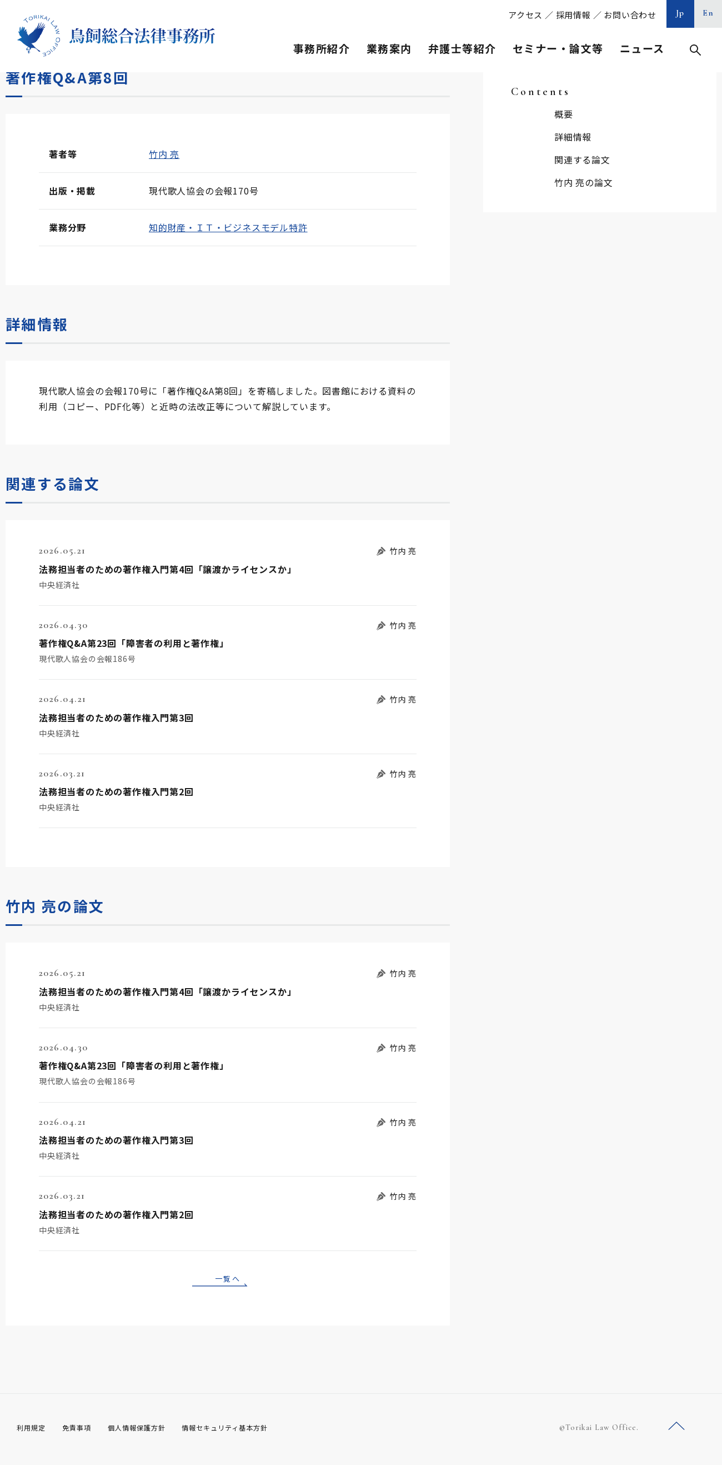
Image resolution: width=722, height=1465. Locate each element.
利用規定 (33, 1431)
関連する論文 (582, 159)
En (708, 12)
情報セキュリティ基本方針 (251, 1431)
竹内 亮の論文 (583, 182)
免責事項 (83, 1431)
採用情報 (573, 15)
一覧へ (228, 1280)
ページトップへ (676, 1430)
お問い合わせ (630, 15)
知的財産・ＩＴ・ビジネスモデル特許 (228, 227)
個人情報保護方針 (150, 1431)
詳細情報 (572, 136)
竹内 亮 (164, 154)
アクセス (525, 15)
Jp (680, 12)
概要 (563, 114)
